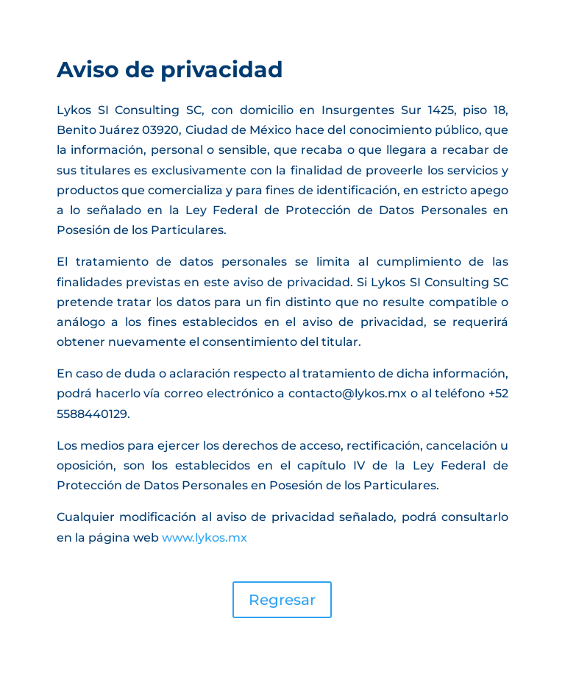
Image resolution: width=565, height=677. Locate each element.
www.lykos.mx (204, 538)
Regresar (282, 600)
